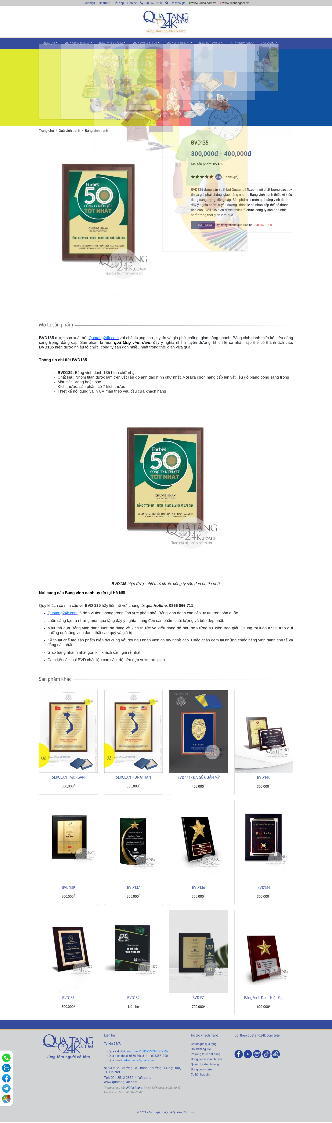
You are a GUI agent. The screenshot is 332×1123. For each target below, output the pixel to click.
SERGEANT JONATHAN (133, 778)
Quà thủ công (193, 45)
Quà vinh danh (72, 45)
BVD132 (133, 998)
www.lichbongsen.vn (235, 3)
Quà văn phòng (103, 45)
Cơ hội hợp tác (200, 1075)
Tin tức (103, 3)
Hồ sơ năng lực (201, 1050)
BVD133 (68, 998)
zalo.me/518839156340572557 (147, 1052)
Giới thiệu (89, 3)
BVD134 (263, 888)
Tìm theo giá (175, 3)
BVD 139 (68, 888)
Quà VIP (48, 45)
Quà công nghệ (135, 45)
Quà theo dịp (221, 45)
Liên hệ (132, 3)
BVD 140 (263, 778)
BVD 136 (198, 888)
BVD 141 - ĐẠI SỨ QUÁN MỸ (198, 778)
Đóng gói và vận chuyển (206, 1060)
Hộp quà (244, 45)
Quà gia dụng (164, 45)
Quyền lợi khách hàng (205, 1065)
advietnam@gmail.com (138, 1061)
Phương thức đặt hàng (205, 1055)
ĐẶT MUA (203, 226)
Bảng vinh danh (96, 132)
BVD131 (198, 998)
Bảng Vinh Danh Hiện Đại (263, 998)
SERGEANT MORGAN (68, 778)
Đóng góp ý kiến (201, 1070)
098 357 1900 (151, 3)
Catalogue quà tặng (204, 1045)
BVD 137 (133, 888)
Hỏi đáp (118, 3)
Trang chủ (46, 132)
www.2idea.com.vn (203, 3)
